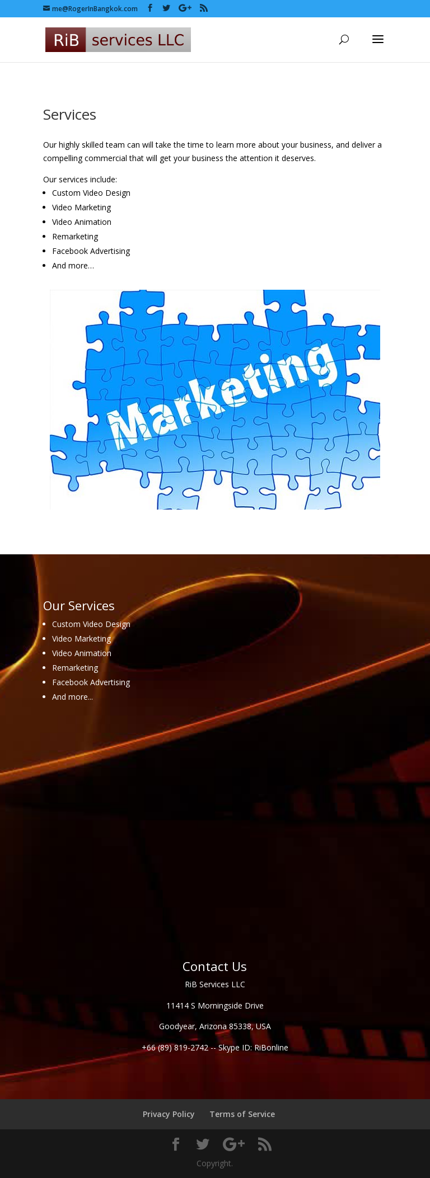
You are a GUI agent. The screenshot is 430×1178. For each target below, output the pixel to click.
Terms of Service (242, 1114)
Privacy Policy (169, 1114)
